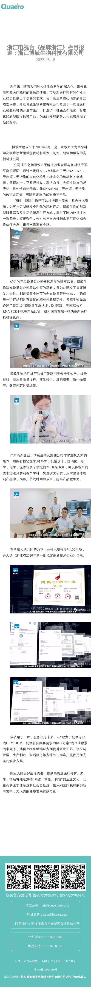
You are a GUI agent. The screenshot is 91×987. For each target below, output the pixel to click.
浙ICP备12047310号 (45, 969)
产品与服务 (31, 961)
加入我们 (70, 961)
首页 (17, 961)
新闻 (44, 961)
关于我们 (56, 961)
